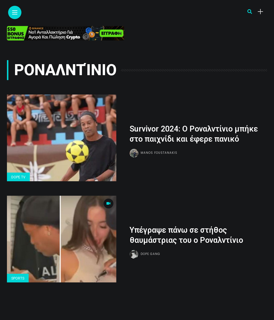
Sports (17, 278)
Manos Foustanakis (159, 153)
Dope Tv (18, 177)
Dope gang (150, 254)
